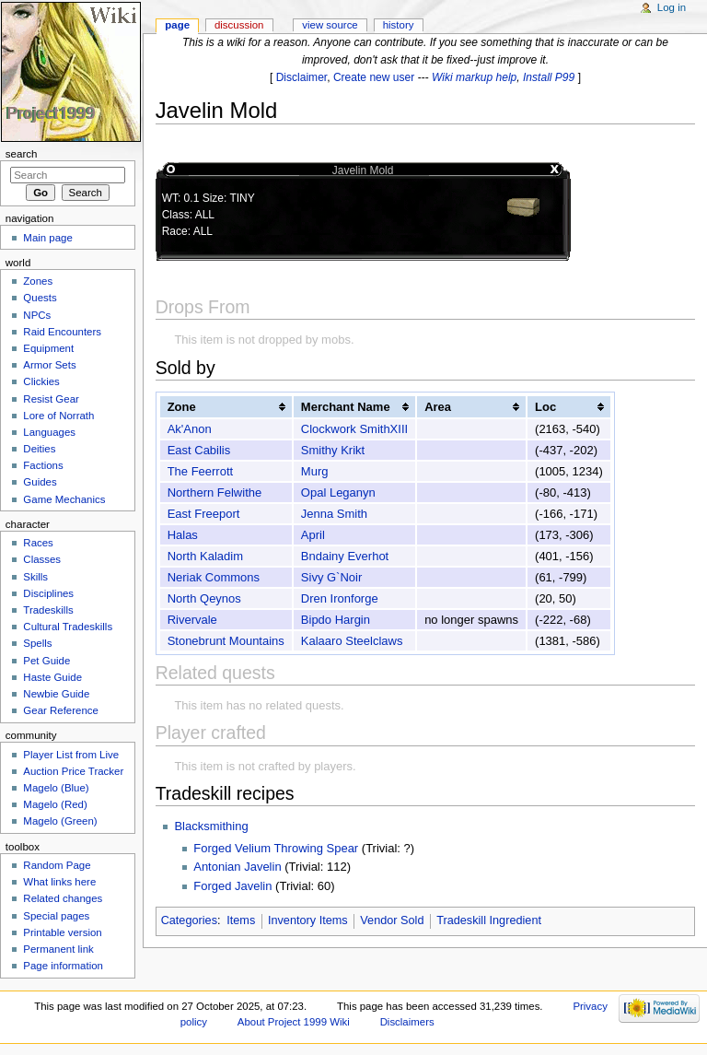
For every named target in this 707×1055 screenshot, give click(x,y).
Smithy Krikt (333, 450)
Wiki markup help (474, 77)
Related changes (62, 898)
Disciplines (48, 593)
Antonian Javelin (237, 866)
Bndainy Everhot (344, 556)
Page (177, 24)
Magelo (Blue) (55, 787)
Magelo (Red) (55, 804)
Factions (43, 465)
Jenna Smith (334, 514)
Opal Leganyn (338, 492)
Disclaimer (302, 77)
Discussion (238, 24)
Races (37, 542)
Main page (48, 237)
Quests (39, 297)
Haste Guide (52, 677)
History (398, 24)
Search (22, 153)
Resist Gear (50, 398)
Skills (35, 576)
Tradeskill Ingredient (488, 920)
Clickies (41, 381)
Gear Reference (61, 710)
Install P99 (548, 77)
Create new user (373, 77)
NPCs (37, 315)
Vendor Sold (391, 920)
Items (240, 920)
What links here (59, 881)
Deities (39, 448)
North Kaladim (205, 556)
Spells (37, 643)
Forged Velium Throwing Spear (275, 848)
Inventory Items (308, 920)
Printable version (62, 932)
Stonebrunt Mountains (226, 641)
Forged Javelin (232, 886)
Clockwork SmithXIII (354, 429)
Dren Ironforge (339, 598)
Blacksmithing (211, 826)
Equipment (48, 348)
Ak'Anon (190, 429)
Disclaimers (407, 1021)
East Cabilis (199, 450)
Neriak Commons (214, 577)
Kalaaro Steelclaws (352, 641)
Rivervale (192, 620)
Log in (671, 7)
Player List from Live (71, 754)
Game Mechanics (64, 499)
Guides (39, 481)
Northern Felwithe (215, 492)
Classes (42, 559)
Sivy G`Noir (331, 577)
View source (329, 24)
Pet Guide (46, 660)
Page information (63, 965)
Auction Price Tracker (73, 771)
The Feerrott (201, 471)
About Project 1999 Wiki (294, 1021)
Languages (49, 432)
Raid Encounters (62, 331)
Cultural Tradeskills (67, 626)
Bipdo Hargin (335, 620)
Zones (37, 281)
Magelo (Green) (60, 820)
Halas (183, 535)
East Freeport (204, 514)
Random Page (56, 865)
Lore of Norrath (58, 415)
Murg (315, 471)
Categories (189, 920)
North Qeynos (204, 598)
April (313, 535)
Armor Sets (49, 364)
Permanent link (58, 949)
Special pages (56, 915)
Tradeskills (48, 609)
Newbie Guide (56, 693)
